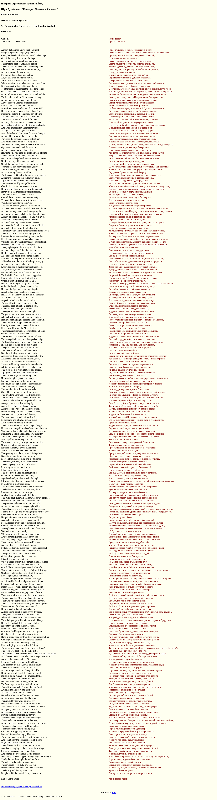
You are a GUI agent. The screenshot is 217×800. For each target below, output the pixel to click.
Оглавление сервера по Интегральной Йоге (21, 786)
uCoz (114, 792)
